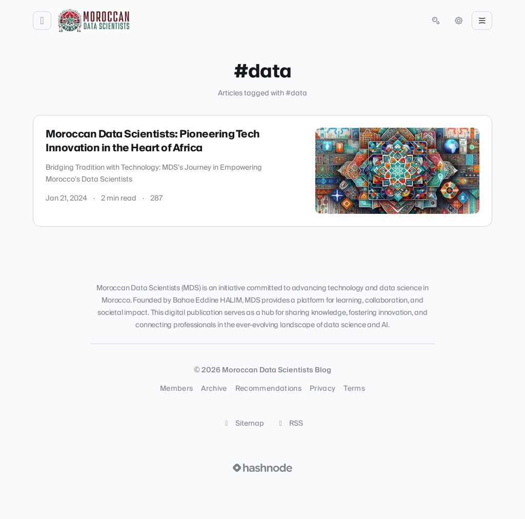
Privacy (322, 389)
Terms (354, 389)
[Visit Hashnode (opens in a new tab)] (262, 467)
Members (176, 389)
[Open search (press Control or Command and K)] (436, 20)
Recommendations (268, 389)
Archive (214, 389)
